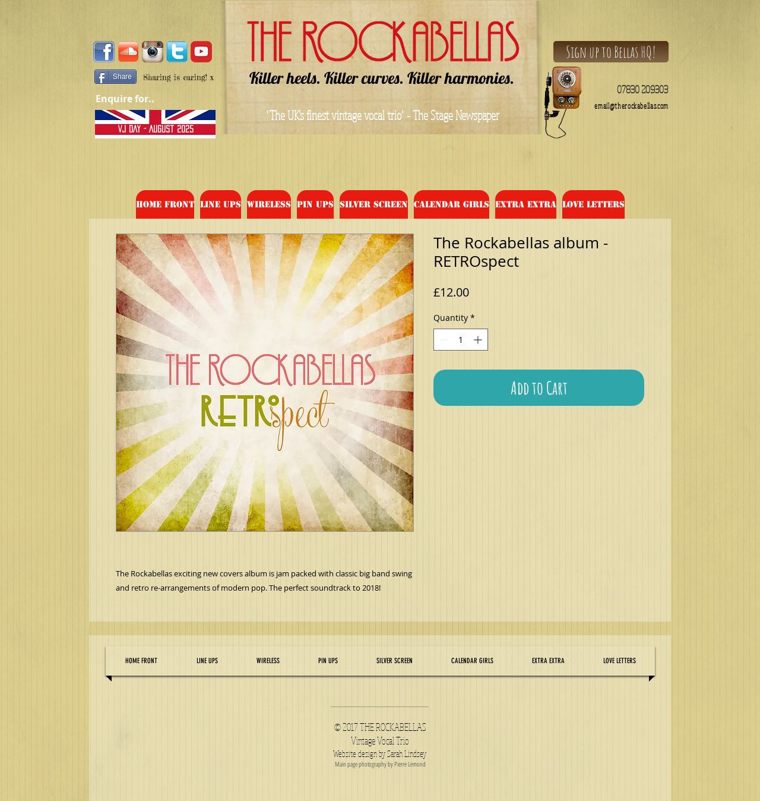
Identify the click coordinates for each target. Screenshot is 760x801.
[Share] (115, 77)
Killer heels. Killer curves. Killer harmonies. (381, 78)
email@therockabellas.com (631, 106)
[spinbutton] (460, 339)
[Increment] (478, 339)
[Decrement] (442, 339)
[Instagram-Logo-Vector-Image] (152, 51)
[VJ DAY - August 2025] (156, 129)
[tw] (177, 51)
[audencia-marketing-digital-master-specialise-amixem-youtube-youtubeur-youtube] (201, 51)
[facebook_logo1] (104, 51)
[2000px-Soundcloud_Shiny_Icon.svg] (128, 51)
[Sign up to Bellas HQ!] (611, 51)
